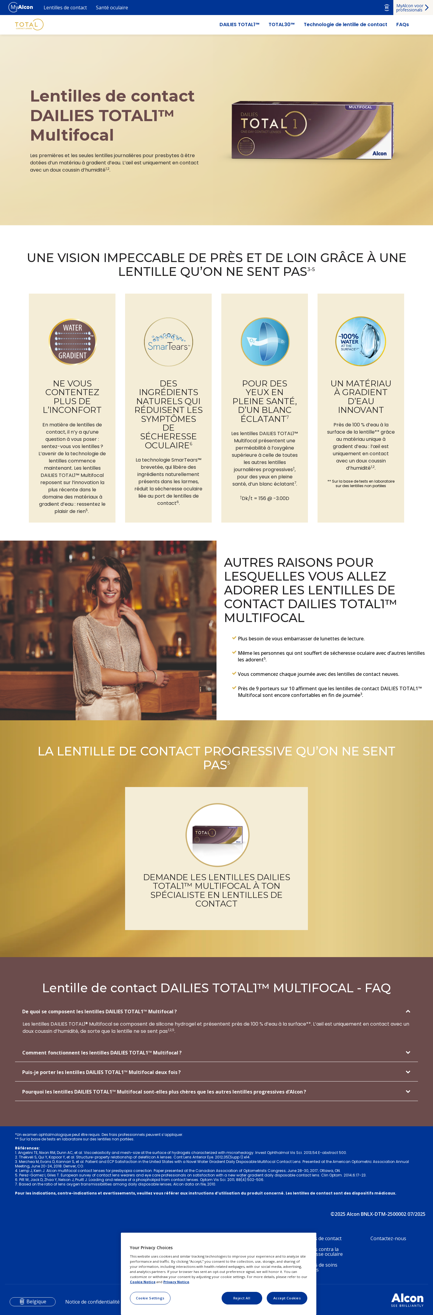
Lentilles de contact (65, 7)
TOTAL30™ (282, 24)
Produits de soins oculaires (317, 1267)
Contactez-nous (388, 1238)
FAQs (402, 24)
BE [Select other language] (387, 7)
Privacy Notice (176, 1282)
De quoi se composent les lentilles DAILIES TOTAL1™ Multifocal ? (99, 1011)
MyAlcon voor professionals (409, 8)
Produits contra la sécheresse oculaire (320, 1251)
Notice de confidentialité (92, 1301)
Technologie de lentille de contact (345, 24)
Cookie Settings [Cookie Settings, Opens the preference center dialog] (150, 1298)
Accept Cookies (287, 1298)
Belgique (36, 1301)
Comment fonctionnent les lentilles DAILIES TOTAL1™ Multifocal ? (102, 1052)
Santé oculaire (112, 7)
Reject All (241, 1298)
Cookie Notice (142, 1282)
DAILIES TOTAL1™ (239, 24)
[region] (218, 1274)
